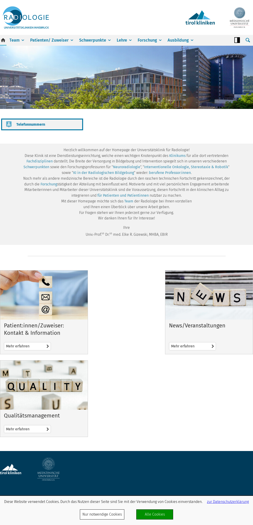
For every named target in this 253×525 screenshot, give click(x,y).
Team (14, 40)
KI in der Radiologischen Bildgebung (103, 172)
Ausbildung (178, 40)
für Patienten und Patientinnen (123, 195)
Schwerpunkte (92, 40)
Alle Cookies (155, 514)
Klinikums (177, 155)
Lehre (122, 40)
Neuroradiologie (126, 167)
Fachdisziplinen (39, 161)
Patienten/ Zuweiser (49, 40)
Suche (247, 40)
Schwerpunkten (36, 167)
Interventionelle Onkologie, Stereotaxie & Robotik (186, 167)
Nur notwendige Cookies (102, 514)
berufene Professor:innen (170, 172)
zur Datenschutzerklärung (228, 501)
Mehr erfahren (44, 312)
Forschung (147, 40)
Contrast (237, 40)
